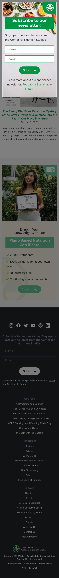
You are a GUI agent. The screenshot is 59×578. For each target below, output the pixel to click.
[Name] (29, 45)
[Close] (7, 3)
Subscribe (29, 66)
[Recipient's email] (29, 55)
